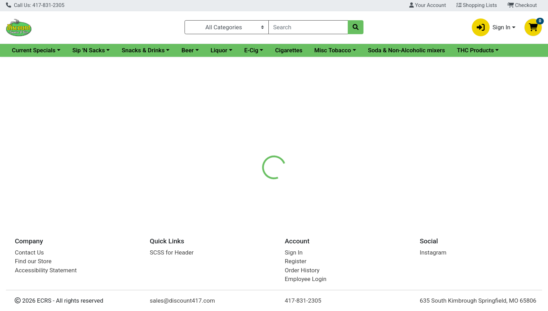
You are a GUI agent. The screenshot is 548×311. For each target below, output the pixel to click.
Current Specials (34, 50)
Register (296, 261)
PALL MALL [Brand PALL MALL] (316, 179)
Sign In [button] (491, 27)
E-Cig (251, 50)
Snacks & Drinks (143, 50)
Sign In (294, 252)
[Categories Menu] (226, 27)
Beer (187, 50)
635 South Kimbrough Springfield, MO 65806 (478, 300)
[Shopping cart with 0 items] (533, 27)
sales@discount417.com (182, 300)
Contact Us (29, 252)
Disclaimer (280, 152)
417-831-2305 (303, 300)
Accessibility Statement (46, 270)
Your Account (427, 5)
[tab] (247, 151)
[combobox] (308, 27)
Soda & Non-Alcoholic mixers (406, 50)
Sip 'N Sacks (88, 50)
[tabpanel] (388, 186)
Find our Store (33, 261)
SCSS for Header (172, 252)
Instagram (433, 252)
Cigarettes (288, 50)
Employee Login (305, 278)
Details (248, 152)
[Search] (308, 27)
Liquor (218, 50)
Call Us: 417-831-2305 (35, 5)
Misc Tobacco (332, 50)
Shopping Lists (476, 5)
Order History (302, 270)
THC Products (475, 50)
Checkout (522, 5)
